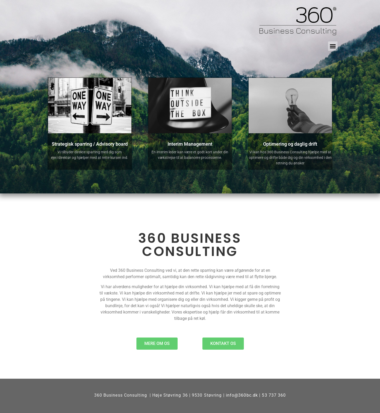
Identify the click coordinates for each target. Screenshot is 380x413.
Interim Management (190, 144)
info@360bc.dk (242, 395)
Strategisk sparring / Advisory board (90, 144)
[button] (333, 46)
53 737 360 (274, 395)
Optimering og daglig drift (290, 144)
